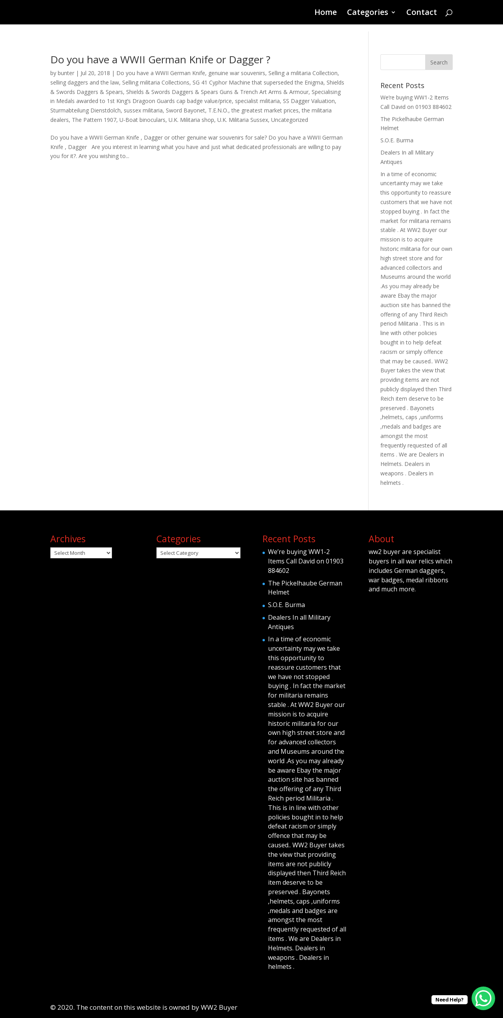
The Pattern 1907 (94, 119)
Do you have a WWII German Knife (160, 73)
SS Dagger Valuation (309, 101)
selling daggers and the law (84, 82)
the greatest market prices (265, 110)
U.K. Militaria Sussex (242, 119)
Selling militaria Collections (155, 82)
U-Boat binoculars (142, 119)
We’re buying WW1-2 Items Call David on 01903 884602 (305, 561)
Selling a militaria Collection (303, 73)
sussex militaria (143, 110)
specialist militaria (257, 101)
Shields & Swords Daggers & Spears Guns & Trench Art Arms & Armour (217, 92)
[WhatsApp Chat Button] (483, 998)
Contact (421, 13)
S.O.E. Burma (396, 140)
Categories (367, 13)
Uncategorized (289, 119)
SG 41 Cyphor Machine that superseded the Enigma (258, 82)
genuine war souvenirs (236, 73)
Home (325, 13)
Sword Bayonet (185, 110)
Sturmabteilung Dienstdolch (85, 110)
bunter (66, 73)
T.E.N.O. (218, 110)
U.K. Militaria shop (191, 119)
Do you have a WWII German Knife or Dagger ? (160, 59)
